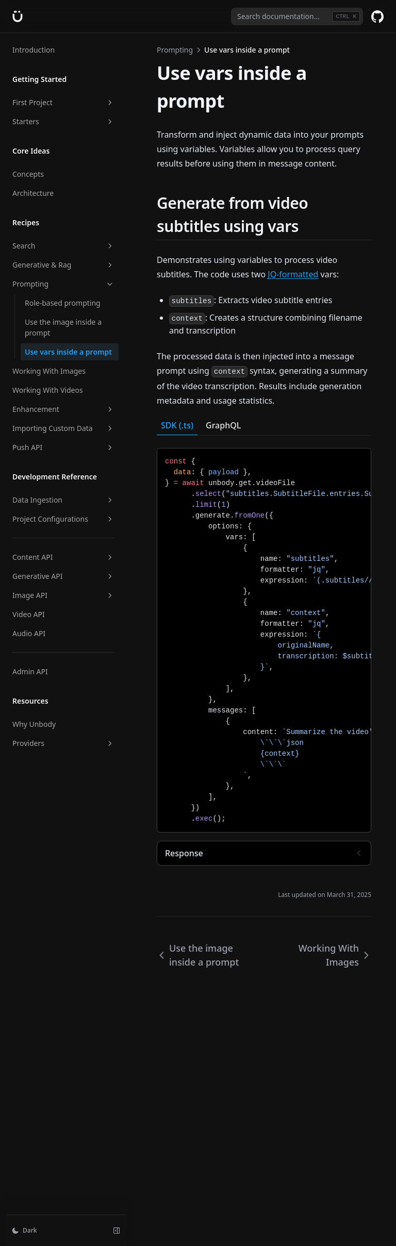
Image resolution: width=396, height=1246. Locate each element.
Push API (63, 447)
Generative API (63, 576)
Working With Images (49, 371)
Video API (28, 614)
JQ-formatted (293, 274)
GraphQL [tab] (223, 425)
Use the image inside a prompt (63, 327)
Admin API (30, 671)
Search (63, 246)
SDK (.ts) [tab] (177, 425)
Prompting (63, 284)
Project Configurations (63, 519)
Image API (63, 595)
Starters (63, 121)
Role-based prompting (63, 303)
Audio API (28, 633)
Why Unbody (34, 724)
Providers (63, 743)
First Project (63, 102)
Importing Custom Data (63, 428)
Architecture (33, 193)
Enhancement (63, 409)
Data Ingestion (63, 500)
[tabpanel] (264, 640)
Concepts (28, 174)
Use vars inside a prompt (68, 352)
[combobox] (297, 16)
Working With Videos (47, 390)
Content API (63, 557)
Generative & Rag (63, 265)
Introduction (33, 50)
